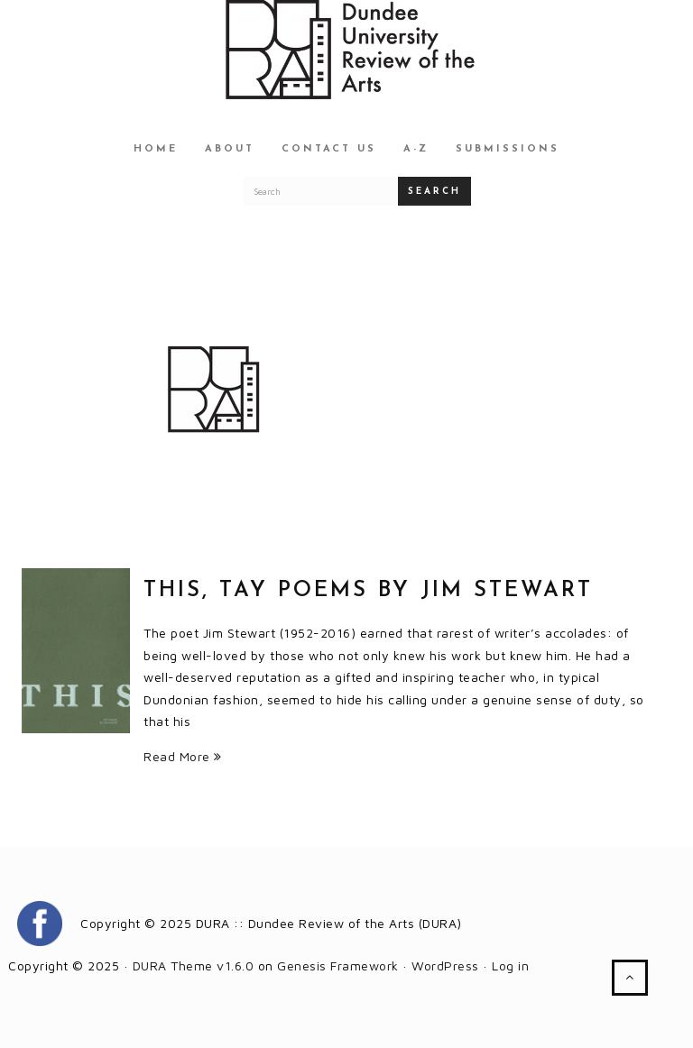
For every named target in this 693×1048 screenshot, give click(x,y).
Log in (510, 965)
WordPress (445, 965)
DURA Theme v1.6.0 (193, 965)
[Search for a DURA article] (321, 191)
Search (434, 192)
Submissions (507, 149)
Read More (182, 756)
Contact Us (329, 149)
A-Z (416, 149)
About (229, 149)
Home (156, 149)
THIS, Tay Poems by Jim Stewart (368, 591)
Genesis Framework (338, 965)
